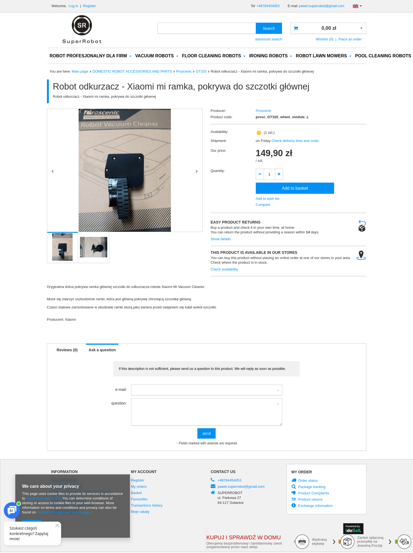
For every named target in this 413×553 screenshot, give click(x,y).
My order (302, 472)
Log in (74, 6)
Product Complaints (313, 493)
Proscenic (184, 72)
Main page (80, 72)
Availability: (219, 132)
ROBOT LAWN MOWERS (321, 56)
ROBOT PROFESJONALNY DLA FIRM (88, 56)
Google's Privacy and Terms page (63, 512)
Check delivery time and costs (295, 141)
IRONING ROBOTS (268, 56)
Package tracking (312, 487)
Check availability (224, 269)
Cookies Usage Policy (43, 498)
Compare (263, 205)
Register (89, 6)
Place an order (350, 39)
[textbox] (207, 28)
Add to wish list (268, 199)
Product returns (310, 500)
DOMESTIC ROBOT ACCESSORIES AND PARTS (132, 72)
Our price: (218, 151)
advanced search (268, 39)
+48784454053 (268, 6)
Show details (221, 239)
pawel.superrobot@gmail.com (321, 6)
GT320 (201, 72)
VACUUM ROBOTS (154, 56)
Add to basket (295, 188)
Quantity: (218, 171)
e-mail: (121, 390)
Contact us (223, 472)
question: (119, 403)
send (206, 434)
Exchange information (315, 506)
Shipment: (219, 141)
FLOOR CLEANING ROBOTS (211, 56)
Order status (308, 481)
